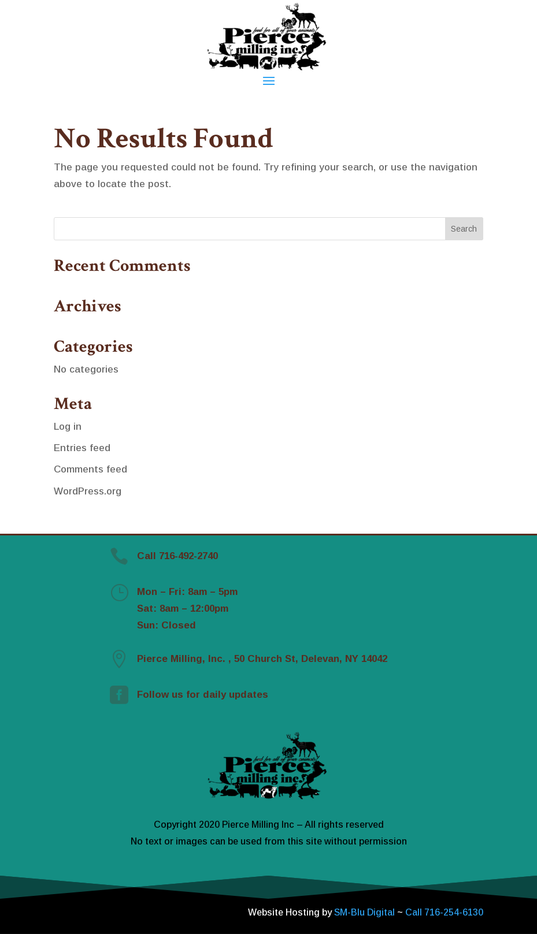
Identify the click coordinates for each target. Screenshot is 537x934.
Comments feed (90, 469)
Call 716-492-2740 (177, 555)
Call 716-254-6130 (444, 912)
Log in (68, 426)
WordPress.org (87, 491)
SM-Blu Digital (365, 912)
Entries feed (82, 447)
